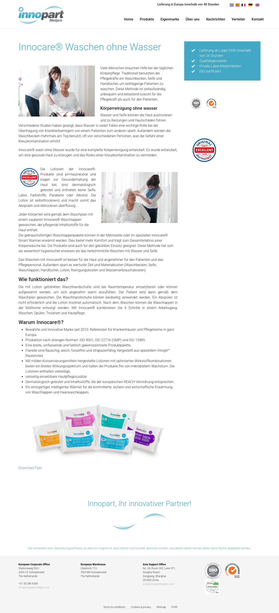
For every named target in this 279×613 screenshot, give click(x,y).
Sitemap (161, 607)
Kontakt (258, 19)
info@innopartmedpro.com (34, 587)
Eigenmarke (170, 19)
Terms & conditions (114, 607)
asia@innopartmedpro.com (158, 584)
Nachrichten (215, 19)
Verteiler (238, 19)
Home (128, 19)
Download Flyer (30, 468)
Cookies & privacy (141, 607)
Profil (174, 607)
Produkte (147, 19)
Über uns (193, 19)
